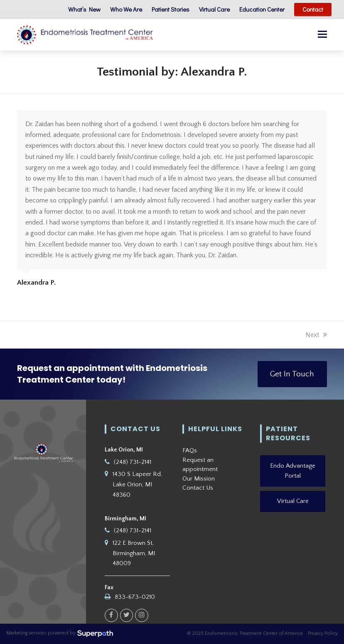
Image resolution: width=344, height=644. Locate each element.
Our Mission (198, 478)
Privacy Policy (323, 633)
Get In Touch (292, 373)
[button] (322, 35)
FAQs (189, 450)
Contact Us (197, 487)
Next (316, 335)
